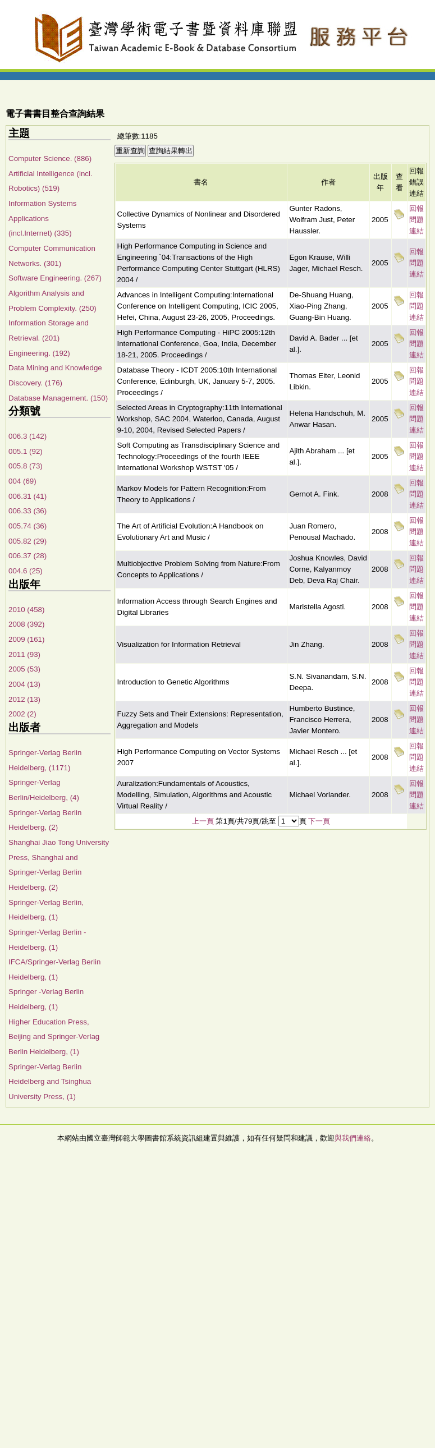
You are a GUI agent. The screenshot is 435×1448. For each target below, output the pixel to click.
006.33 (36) (27, 511)
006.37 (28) (27, 555)
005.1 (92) (25, 451)
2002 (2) (22, 714)
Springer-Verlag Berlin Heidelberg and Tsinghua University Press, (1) (49, 1082)
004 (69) (22, 481)
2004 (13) (24, 684)
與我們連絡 (353, 1138)
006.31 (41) (27, 496)
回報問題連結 (416, 219)
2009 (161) (26, 639)
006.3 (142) (27, 436)
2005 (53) (24, 669)
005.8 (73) (25, 466)
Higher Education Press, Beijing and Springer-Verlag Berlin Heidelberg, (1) (53, 1037)
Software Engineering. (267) (55, 278)
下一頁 (319, 821)
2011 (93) (24, 654)
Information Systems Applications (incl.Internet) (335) (42, 218)
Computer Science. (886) (49, 158)
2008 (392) (26, 624)
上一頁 (203, 821)
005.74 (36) (27, 526)
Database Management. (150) (58, 398)
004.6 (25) (25, 571)
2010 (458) (26, 609)
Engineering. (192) (39, 353)
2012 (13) (24, 699)
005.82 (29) (27, 541)
